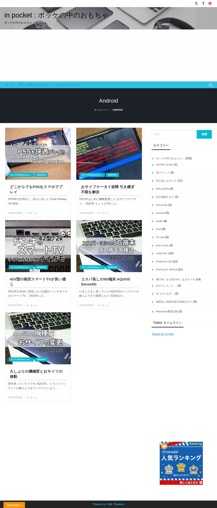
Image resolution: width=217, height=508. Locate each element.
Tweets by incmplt (163, 334)
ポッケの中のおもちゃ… (34, 84)
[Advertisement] (109, 55)
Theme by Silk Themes (108, 504)
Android (41, 175)
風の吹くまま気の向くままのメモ (175, 279)
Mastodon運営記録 (167, 311)
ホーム (9, 84)
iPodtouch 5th (164, 261)
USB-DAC (162, 253)
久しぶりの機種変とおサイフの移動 (36, 373)
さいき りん (32, 213)
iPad (158, 229)
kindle (159, 221)
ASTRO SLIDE (164, 164)
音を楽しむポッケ (166, 180)
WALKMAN (162, 188)
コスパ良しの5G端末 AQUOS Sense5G (105, 281)
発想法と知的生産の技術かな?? (174, 301)
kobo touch (162, 245)
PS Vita (160, 237)
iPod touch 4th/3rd (166, 269)
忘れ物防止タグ (165, 196)
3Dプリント (163, 172)
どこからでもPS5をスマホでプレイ (36, 189)
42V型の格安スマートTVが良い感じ (38, 281)
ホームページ (101, 110)
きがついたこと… (166, 285)
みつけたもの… (165, 293)
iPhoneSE (162, 204)
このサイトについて (67, 84)
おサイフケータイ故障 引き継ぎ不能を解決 (108, 189)
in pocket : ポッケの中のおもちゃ (56, 15)
